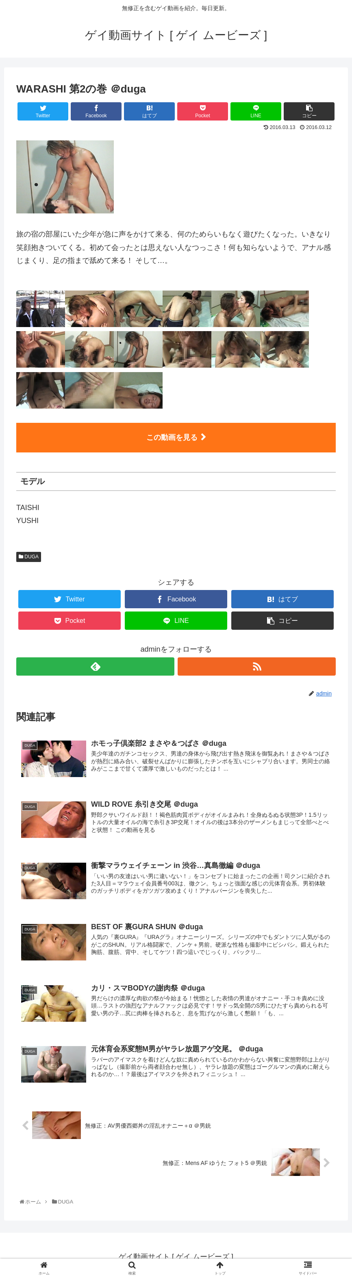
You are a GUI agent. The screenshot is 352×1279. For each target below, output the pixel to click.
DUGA (29, 557)
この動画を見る (172, 437)
